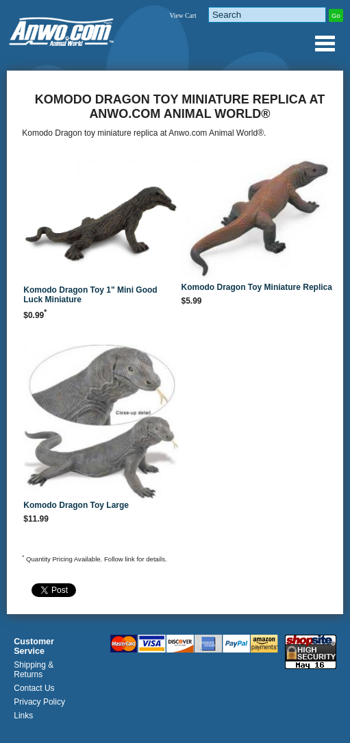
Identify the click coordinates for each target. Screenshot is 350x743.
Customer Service (34, 646)
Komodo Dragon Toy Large (76, 505)
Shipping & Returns (33, 669)
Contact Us (34, 688)
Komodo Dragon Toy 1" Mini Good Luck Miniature (90, 294)
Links (23, 715)
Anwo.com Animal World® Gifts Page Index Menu (324, 43)
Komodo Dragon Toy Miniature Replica (256, 287)
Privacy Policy (39, 702)
